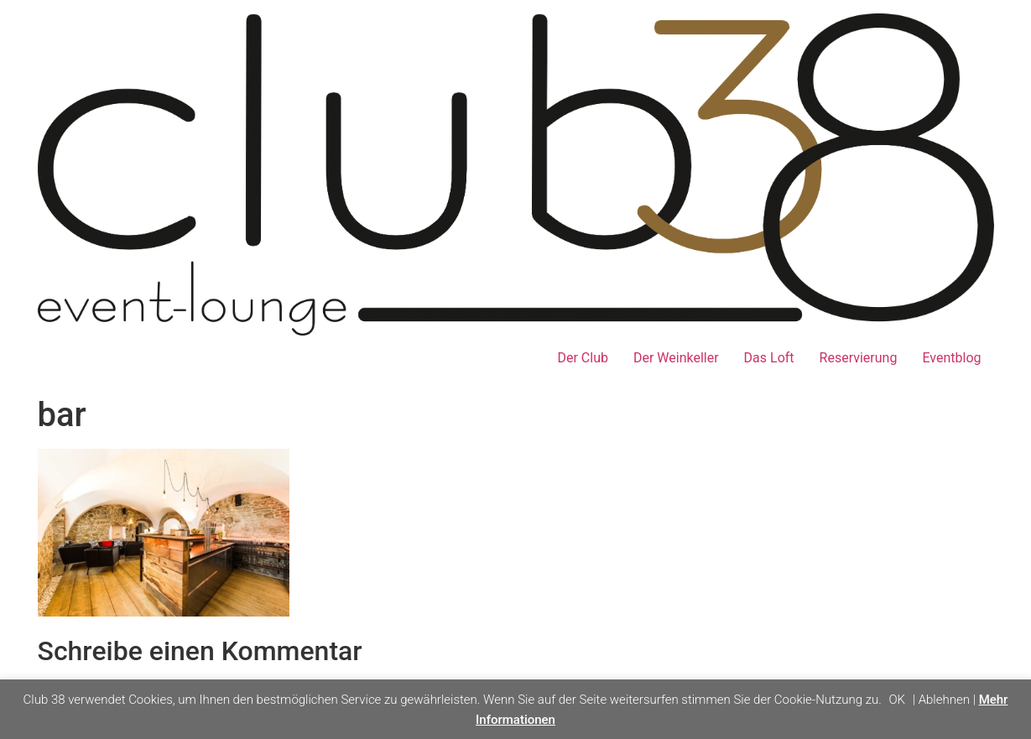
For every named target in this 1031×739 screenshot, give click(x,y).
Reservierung (859, 358)
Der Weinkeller (676, 358)
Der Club (582, 358)
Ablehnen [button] (944, 699)
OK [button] (896, 699)
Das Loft (769, 358)
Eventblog (951, 358)
